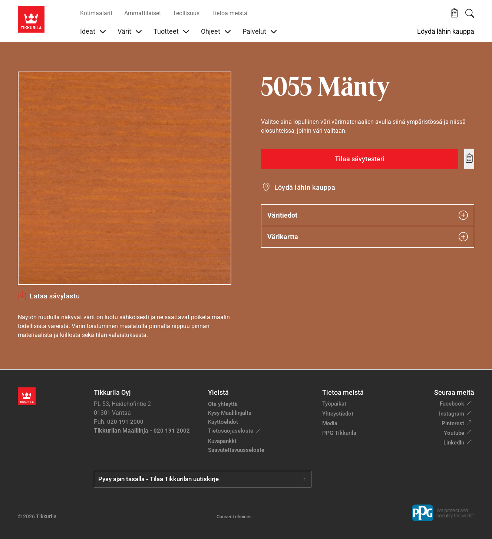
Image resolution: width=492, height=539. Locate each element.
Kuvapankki (222, 441)
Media (329, 423)
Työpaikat (334, 403)
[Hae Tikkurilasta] (469, 13)
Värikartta (367, 236)
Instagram (451, 413)
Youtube (454, 433)
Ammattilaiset (142, 13)
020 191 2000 (125, 422)
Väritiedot (367, 215)
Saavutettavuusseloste (236, 450)
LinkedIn (453, 442)
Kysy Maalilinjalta (229, 413)
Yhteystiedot (337, 413)
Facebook (452, 403)
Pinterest (453, 423)
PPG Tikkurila (339, 433)
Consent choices (234, 516)
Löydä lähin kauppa (445, 31)
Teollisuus (186, 13)
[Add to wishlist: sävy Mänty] (469, 159)
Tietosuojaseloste (230, 430)
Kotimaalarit (96, 13)
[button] (454, 13)
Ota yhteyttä (223, 404)
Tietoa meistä (229, 13)
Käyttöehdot (223, 422)
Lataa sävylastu (49, 295)
